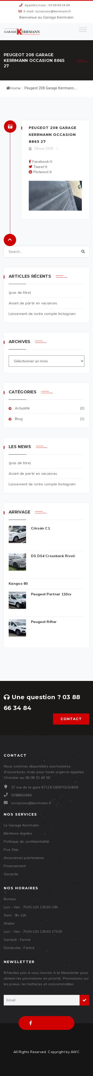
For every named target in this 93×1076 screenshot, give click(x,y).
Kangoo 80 (18, 583)
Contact (71, 719)
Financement (15, 866)
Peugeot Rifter (33, 621)
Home (13, 88)
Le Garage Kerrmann (21, 825)
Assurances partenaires (24, 858)
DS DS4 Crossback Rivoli (42, 556)
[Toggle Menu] (83, 31)
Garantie (11, 874)
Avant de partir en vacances (33, 303)
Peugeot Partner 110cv (40, 594)
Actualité (22, 408)
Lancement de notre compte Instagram (42, 313)
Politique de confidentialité (26, 841)
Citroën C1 (29, 528)
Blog (19, 419)
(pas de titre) (20, 292)
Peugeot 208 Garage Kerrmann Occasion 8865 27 (52, 135)
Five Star (11, 849)
